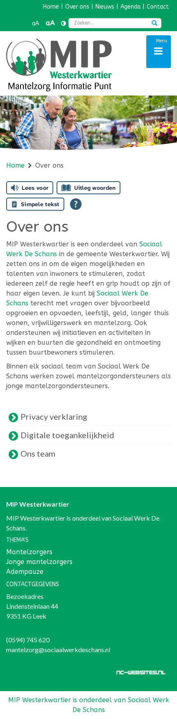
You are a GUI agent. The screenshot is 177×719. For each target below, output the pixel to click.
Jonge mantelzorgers (39, 562)
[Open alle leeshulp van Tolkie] (76, 204)
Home (15, 165)
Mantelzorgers (29, 552)
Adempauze (24, 572)
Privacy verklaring (53, 416)
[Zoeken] (154, 24)
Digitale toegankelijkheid (67, 435)
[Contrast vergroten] (63, 23)
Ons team (37, 453)
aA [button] (35, 23)
